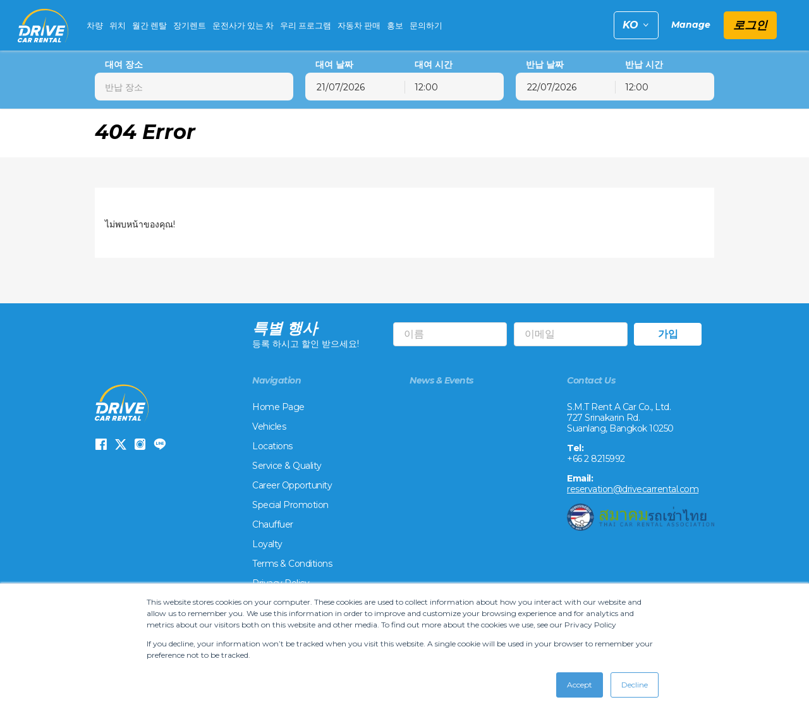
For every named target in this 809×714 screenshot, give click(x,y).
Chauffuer (272, 525)
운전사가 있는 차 (243, 25)
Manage (690, 25)
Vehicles (269, 427)
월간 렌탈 (149, 25)
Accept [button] (579, 684)
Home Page (278, 407)
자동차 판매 (359, 25)
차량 (95, 25)
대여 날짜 (334, 64)
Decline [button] (634, 684)
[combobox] (194, 86)
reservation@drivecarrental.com (632, 489)
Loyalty (267, 544)
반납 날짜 (545, 64)
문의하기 (426, 25)
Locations (272, 446)
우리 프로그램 (305, 25)
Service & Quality (287, 466)
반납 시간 (644, 64)
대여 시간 (434, 64)
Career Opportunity (292, 486)
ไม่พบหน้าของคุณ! (140, 224)
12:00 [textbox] (426, 87)
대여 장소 (124, 64)
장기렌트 (189, 25)
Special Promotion (290, 505)
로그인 (750, 25)
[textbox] (194, 86)
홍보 (395, 25)
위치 (117, 25)
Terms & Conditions (292, 564)
